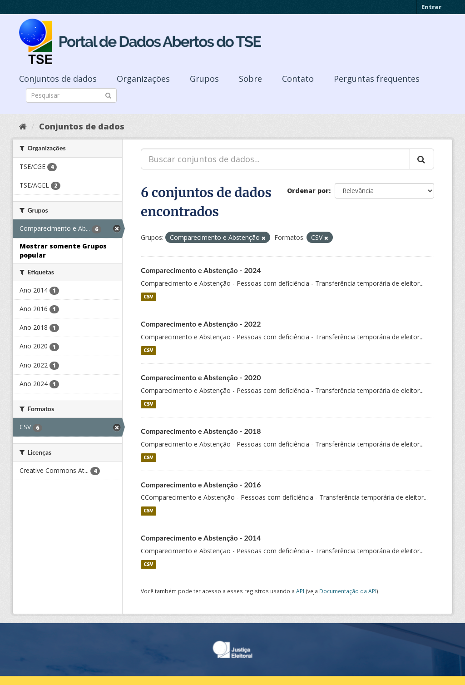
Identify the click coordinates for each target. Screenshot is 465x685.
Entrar (431, 7)
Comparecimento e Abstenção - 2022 (201, 323)
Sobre (250, 78)
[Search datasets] (71, 95)
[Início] (23, 126)
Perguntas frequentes (377, 78)
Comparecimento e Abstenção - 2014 (201, 537)
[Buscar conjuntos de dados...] (275, 159)
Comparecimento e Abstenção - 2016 (201, 484)
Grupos (204, 78)
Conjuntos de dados (58, 78)
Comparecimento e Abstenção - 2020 (201, 377)
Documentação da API (347, 591)
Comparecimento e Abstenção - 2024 (201, 270)
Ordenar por (308, 190)
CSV (148, 296)
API (300, 591)
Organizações (143, 78)
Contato (298, 78)
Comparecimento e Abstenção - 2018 (201, 431)
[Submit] (108, 95)
